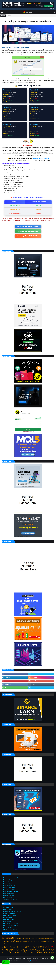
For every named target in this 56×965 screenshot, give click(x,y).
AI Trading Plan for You (9, 915)
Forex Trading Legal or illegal (10, 927)
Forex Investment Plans (9, 887)
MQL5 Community (44, 160)
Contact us (52, 960)
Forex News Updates (8, 921)
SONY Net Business (36, 963)
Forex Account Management (10, 880)
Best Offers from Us (8, 899)
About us (11, 960)
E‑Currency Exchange (8, 897)
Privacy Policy (18, 960)
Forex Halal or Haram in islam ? (11, 925)
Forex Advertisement (8, 895)
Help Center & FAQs (43, 960)
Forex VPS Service (7, 911)
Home (6, 960)
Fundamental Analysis (8, 919)
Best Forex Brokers (8, 929)
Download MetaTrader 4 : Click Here (28, 228)
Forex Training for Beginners (10, 893)
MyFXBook (35, 160)
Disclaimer (35, 960)
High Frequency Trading (9, 889)
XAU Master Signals (8, 909)
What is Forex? (7, 923)
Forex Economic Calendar (9, 917)
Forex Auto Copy (7, 882)
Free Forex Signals (8, 886)
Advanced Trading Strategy (10, 931)
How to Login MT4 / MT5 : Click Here (28, 238)
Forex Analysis (7, 883)
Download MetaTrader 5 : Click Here (28, 233)
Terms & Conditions (27, 960)
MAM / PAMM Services (9, 891)
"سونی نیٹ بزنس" (31, 952)
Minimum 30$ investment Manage (12, 913)
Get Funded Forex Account (10, 901)
